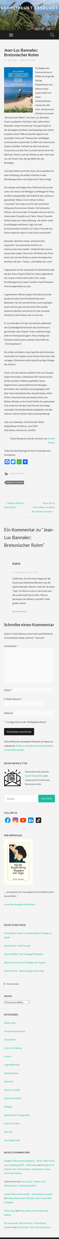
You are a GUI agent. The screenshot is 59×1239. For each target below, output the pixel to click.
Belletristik (10, 1022)
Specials (8, 1131)
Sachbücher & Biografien (17, 1115)
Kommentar (11, 645)
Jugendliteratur (12, 1064)
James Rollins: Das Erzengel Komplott (23, 953)
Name (8, 690)
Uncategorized (12, 1140)
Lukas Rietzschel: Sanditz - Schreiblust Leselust (28, 1194)
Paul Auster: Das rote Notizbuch (33, 1227)
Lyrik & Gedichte (12, 1098)
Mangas (8, 1106)
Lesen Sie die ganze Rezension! (19, 904)
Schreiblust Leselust (29, 8)
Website (8, 713)
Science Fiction (12, 1123)
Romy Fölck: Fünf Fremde (17, 945)
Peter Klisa (9, 1210)
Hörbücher (10, 1039)
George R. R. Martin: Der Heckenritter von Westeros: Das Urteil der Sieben (29, 1169)
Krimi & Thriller (17, 473)
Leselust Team (27, 60)
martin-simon (15, 482)
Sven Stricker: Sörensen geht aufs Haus (24, 970)
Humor (7, 1056)
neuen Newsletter (34, 775)
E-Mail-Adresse (13, 698)
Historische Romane (14, 1031)
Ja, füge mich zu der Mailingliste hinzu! (25, 721)
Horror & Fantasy (13, 1047)
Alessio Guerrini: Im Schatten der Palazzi (25, 962)
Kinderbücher (11, 1073)
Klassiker (9, 1081)
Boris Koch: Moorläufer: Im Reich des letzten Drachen (43, 507)
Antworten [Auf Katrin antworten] (19, 611)
